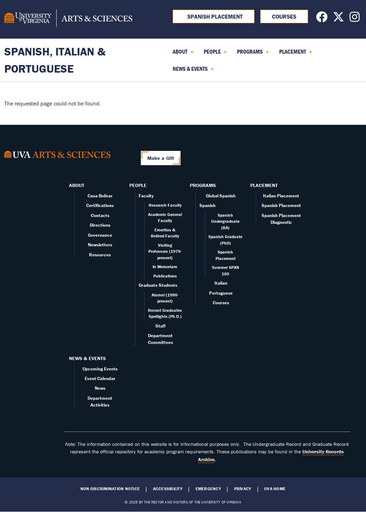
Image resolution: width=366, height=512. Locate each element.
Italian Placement (281, 196)
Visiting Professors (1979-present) (165, 251)
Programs (203, 185)
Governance (100, 235)
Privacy (242, 488)
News (100, 388)
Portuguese (221, 293)
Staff (160, 326)
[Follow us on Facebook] (321, 19)
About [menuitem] (183, 54)
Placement (264, 185)
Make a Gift (160, 158)
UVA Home (275, 488)
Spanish (207, 205)
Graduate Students (158, 285)
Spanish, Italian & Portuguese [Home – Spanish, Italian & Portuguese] (54, 59)
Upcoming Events (100, 369)
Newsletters (100, 245)
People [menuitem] (215, 54)
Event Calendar (100, 378)
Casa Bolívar (100, 196)
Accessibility (167, 488)
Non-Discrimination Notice (110, 488)
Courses (284, 16)
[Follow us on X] (338, 19)
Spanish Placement (213, 16)
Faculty (146, 196)
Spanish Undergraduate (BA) (225, 221)
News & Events (87, 358)
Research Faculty (165, 205)
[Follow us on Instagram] (355, 19)
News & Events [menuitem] (193, 71)
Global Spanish (221, 196)
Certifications (100, 205)
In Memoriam (165, 266)
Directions (100, 225)
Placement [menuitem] (295, 54)
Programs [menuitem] (253, 54)
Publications (165, 276)
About (76, 185)
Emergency (208, 488)
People (138, 185)
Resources (100, 255)
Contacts (100, 215)
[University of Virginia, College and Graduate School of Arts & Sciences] (68, 19)
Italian (220, 283)
